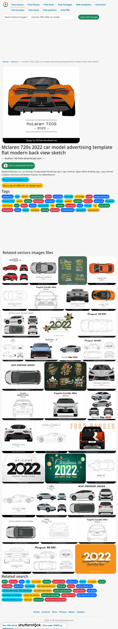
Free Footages (65, 4)
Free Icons (100, 4)
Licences (46, 612)
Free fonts (49, 4)
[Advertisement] (59, 41)
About (72, 612)
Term (54, 612)
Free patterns (50, 10)
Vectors (14, 61)
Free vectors (17, 4)
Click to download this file (18, 165)
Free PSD (65, 10)
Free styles (33, 10)
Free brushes (17, 10)
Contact (81, 612)
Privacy (63, 612)
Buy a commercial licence (15, 179)
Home (5, 61)
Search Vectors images (16, 17)
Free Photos (34, 4)
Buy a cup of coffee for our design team (22, 185)
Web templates (83, 4)
